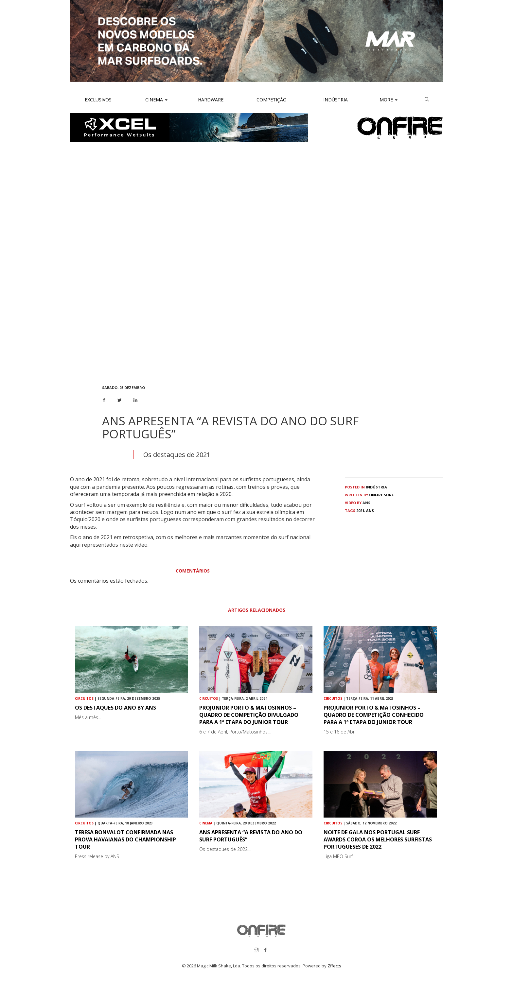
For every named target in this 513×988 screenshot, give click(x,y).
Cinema (156, 100)
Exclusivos (98, 100)
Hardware (210, 100)
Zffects (334, 966)
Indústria (335, 100)
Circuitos (84, 698)
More (389, 100)
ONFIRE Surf (381, 494)
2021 (360, 510)
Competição (271, 100)
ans (370, 510)
